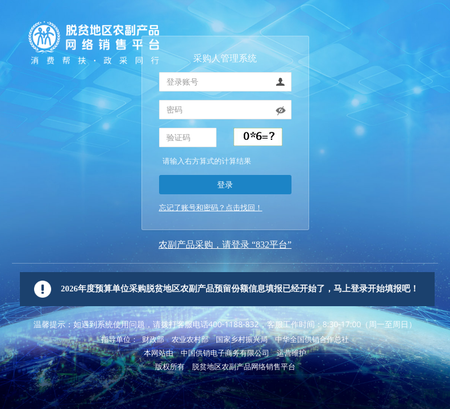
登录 (225, 184)
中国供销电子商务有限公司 (225, 353)
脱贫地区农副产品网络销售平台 (243, 366)
